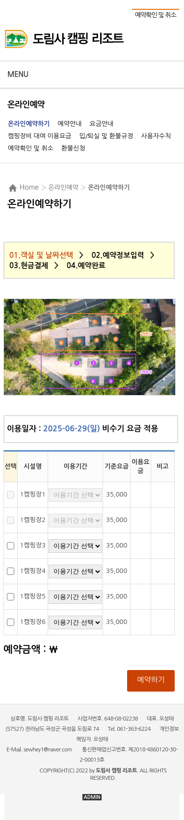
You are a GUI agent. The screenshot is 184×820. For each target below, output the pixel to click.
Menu (17, 74)
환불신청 (73, 148)
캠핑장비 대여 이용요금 (39, 136)
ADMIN (92, 797)
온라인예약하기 (29, 124)
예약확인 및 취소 (155, 15)
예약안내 (70, 124)
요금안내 (101, 124)
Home (29, 187)
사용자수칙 (156, 136)
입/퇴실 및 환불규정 (106, 136)
